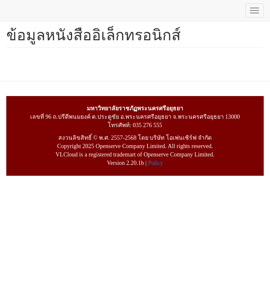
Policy (155, 163)
